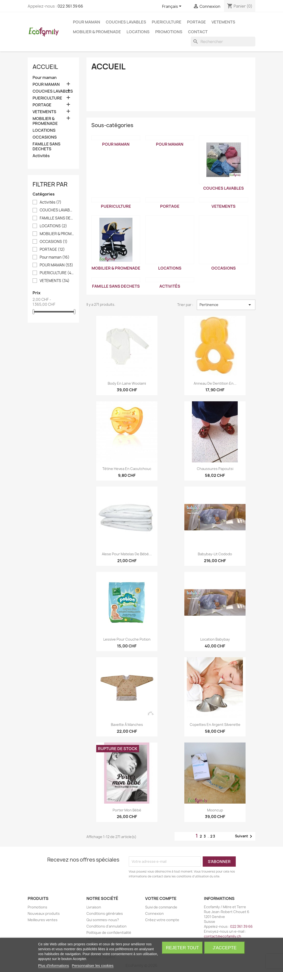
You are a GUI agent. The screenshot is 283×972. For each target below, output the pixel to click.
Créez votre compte (162, 919)
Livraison (93, 907)
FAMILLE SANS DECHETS (46, 147)
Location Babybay (215, 639)
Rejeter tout (182, 947)
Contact (198, 31)
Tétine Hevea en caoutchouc (126, 468)
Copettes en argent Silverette (215, 724)
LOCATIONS (138, 31)
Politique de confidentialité (108, 932)
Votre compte (161, 898)
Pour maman (45, 77)
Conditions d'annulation (106, 926)
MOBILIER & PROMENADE (97, 31)
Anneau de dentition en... (215, 383)
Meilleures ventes (43, 919)
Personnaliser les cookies (93, 965)
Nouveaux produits (44, 913)
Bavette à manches (127, 724)
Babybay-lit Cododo (215, 554)
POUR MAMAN (86, 22)
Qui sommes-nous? (102, 919)
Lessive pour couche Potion (127, 639)
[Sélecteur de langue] (172, 7)
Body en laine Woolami (127, 383)
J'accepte (224, 947)
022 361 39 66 (70, 6)
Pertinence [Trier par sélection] (226, 305)
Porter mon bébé (127, 810)
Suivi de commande (161, 907)
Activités (41, 155)
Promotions (168, 31)
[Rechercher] (223, 41)
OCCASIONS (45, 137)
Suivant (244, 836)
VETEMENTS (223, 22)
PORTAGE (196, 22)
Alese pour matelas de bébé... (127, 554)
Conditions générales (104, 913)
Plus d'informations (53, 965)
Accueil (45, 67)
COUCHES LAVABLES (126, 22)
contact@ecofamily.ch (222, 936)
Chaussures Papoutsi (215, 468)
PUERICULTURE (166, 22)
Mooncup (215, 810)
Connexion (154, 913)
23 (212, 836)
